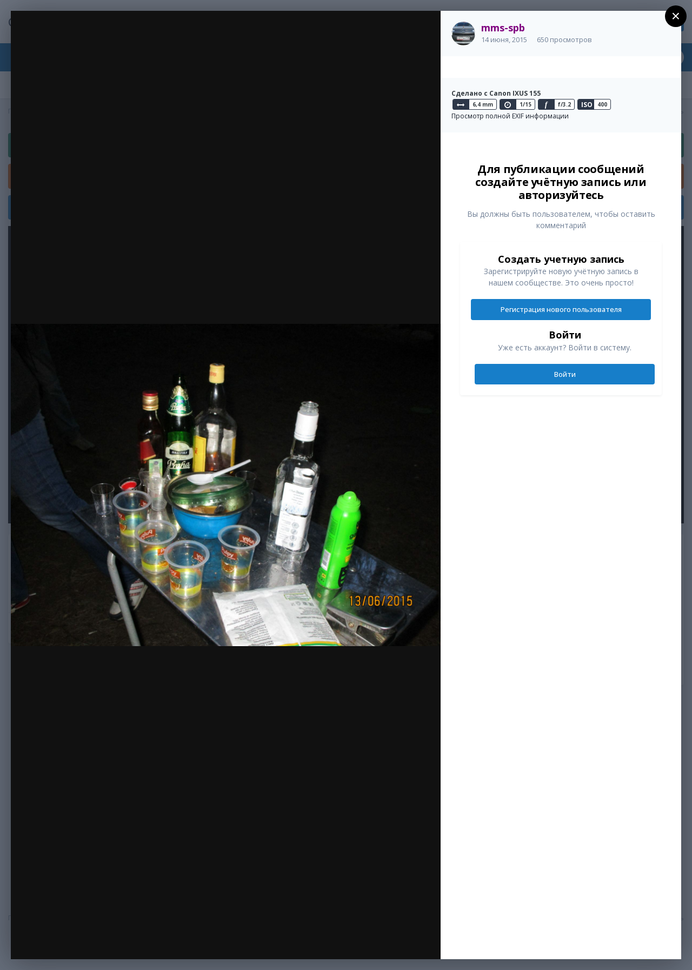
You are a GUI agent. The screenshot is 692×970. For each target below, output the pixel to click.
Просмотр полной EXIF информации (510, 116)
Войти (565, 374)
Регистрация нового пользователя (561, 309)
